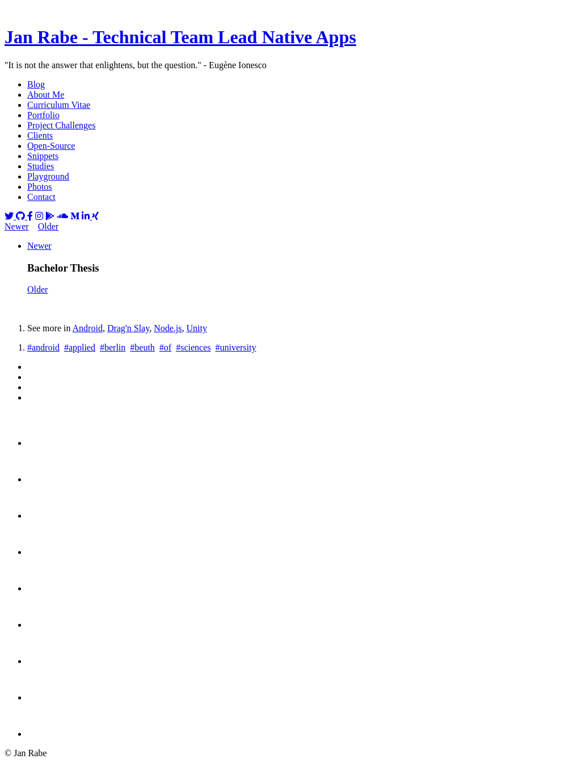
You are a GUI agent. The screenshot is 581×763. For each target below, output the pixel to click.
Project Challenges (61, 125)
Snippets (42, 156)
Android (88, 328)
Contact (41, 197)
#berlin (112, 347)
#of (165, 347)
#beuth (142, 347)
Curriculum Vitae (58, 105)
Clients (40, 135)
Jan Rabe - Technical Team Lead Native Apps (180, 37)
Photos (39, 186)
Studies (40, 166)
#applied (79, 347)
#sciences (193, 347)
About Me (45, 94)
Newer (17, 226)
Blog (36, 84)
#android (43, 347)
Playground (48, 176)
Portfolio (43, 115)
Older (48, 226)
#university (235, 347)
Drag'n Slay (128, 328)
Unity (196, 328)
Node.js (168, 328)
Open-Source (51, 146)
